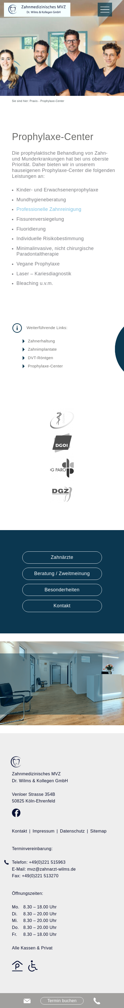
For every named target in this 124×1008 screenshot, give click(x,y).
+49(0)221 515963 (47, 862)
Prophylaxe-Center (45, 366)
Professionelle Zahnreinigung (48, 209)
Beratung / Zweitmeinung (62, 573)
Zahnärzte (62, 557)
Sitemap (98, 831)
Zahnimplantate (42, 349)
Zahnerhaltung (41, 341)
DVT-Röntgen (40, 357)
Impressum (44, 831)
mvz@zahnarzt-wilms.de (51, 869)
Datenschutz (72, 831)
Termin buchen (61, 1000)
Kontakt (62, 605)
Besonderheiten (62, 589)
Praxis (34, 101)
